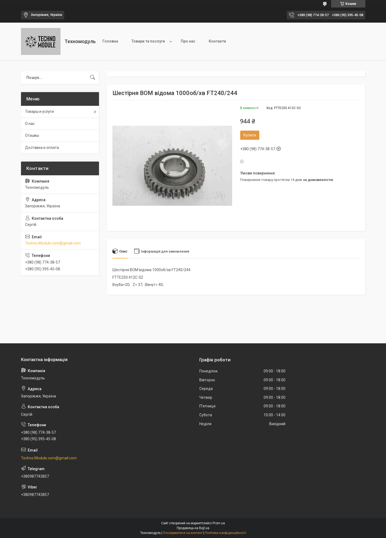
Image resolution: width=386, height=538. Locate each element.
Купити (249, 135)
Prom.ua (219, 523)
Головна (110, 41)
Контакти (217, 41)
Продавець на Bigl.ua (193, 528)
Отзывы (32, 135)
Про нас (188, 41)
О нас (30, 123)
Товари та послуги (148, 41)
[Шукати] (92, 77)
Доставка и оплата (42, 147)
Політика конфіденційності (225, 533)
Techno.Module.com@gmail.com (53, 243)
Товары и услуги (39, 111)
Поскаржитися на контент (183, 533)
